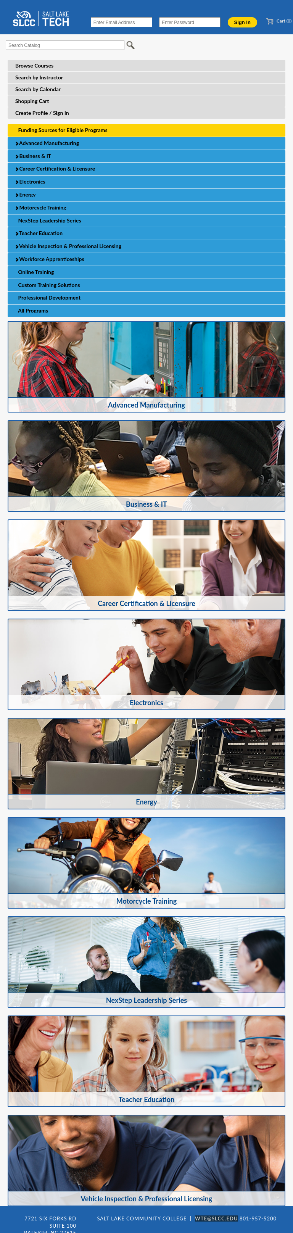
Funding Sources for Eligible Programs (61, 130)
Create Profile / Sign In (42, 113)
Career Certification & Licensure (55, 168)
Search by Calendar (38, 89)
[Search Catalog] (65, 45)
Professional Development (47, 297)
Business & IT (33, 156)
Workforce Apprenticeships (49, 259)
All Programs (31, 310)
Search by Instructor (39, 77)
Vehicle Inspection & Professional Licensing (68, 246)
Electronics (30, 181)
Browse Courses (34, 65)
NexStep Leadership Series (48, 220)
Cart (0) (278, 21)
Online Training (34, 272)
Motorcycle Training (40, 207)
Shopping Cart (32, 101)
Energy (25, 194)
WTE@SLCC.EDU (216, 1218)
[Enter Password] (190, 22)
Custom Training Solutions (47, 285)
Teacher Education (39, 233)
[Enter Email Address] (121, 22)
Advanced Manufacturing (47, 143)
